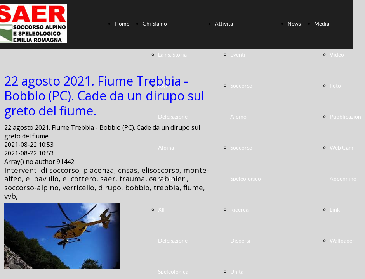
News (294, 23)
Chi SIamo (155, 23)
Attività (224, 23)
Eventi (237, 54)
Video (337, 54)
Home (122, 23)
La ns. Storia (172, 54)
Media (321, 23)
